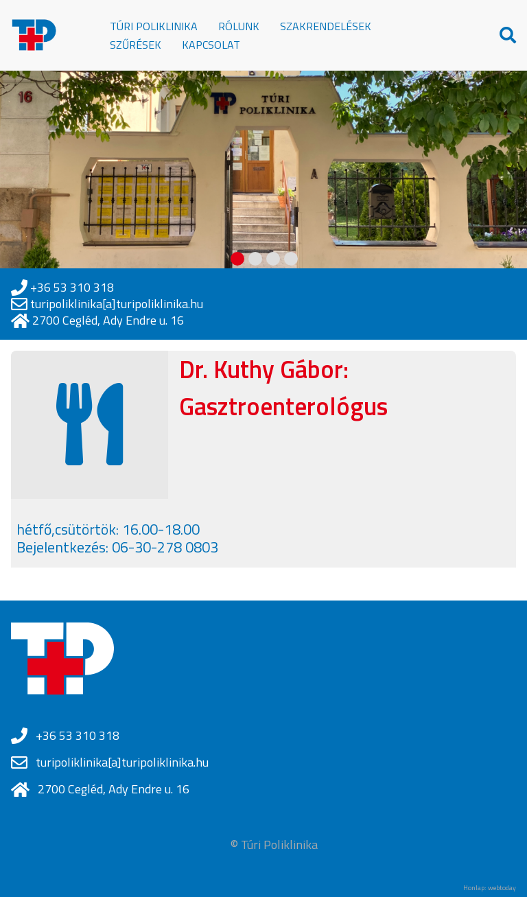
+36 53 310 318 (72, 287)
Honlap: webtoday (489, 888)
